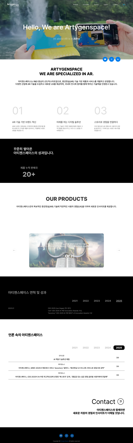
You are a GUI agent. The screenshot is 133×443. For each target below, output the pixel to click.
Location (115, 4)
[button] (124, 4)
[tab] (74, 303)
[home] (13, 4)
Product (75, 4)
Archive (96, 4)
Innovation (86, 4)
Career (106, 4)
